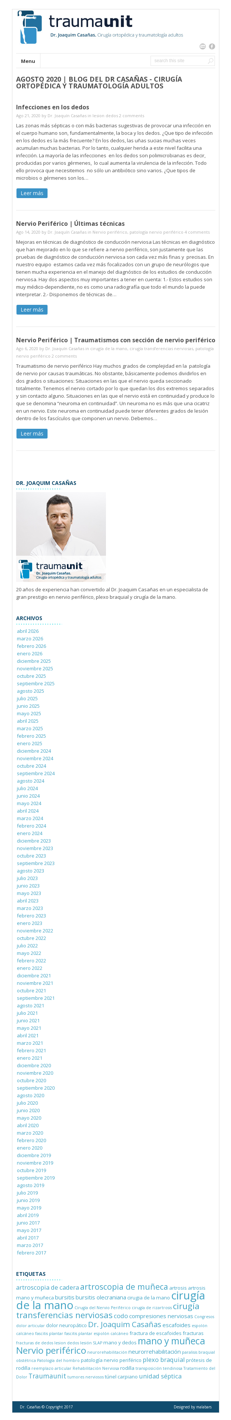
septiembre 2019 (36, 1177)
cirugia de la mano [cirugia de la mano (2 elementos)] (148, 1297)
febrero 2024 (31, 825)
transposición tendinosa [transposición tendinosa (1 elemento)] (159, 1368)
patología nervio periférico (156, 232)
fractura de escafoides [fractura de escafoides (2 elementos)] (156, 1333)
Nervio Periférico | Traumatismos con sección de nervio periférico (115, 340)
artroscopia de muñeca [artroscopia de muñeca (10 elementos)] (124, 1286)
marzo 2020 (30, 1132)
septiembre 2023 (36, 863)
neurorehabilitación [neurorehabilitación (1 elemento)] (107, 1352)
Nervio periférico (109, 232)
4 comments (197, 232)
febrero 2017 (31, 1252)
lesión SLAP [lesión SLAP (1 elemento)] (91, 1342)
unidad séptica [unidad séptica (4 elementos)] (160, 1376)
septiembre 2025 (36, 683)
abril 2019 (28, 1215)
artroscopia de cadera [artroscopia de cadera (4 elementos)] (47, 1287)
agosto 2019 (30, 1185)
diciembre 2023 (34, 840)
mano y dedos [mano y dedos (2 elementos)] (120, 1342)
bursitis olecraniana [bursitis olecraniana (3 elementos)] (101, 1297)
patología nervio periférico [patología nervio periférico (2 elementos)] (111, 1360)
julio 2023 (27, 878)
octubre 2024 (31, 765)
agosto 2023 (30, 870)
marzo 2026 (30, 638)
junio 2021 (28, 1020)
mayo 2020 (29, 1117)
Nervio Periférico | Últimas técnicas (70, 223)
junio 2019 (28, 1200)
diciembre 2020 (34, 1065)
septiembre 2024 (36, 773)
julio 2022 (27, 945)
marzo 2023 (30, 908)
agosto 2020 (30, 1095)
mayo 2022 (29, 953)
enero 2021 (29, 1058)
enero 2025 (29, 743)
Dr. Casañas (30, 1407)
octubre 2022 (31, 938)
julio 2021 (27, 1013)
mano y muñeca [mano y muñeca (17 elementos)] (171, 1341)
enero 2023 (29, 923)
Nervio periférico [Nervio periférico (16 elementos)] (51, 1350)
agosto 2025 (30, 691)
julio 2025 (27, 698)
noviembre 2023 (35, 848)
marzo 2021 (30, 1043)
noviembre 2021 (35, 983)
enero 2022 (29, 968)
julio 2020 (27, 1102)
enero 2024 (29, 833)
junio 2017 (28, 1222)
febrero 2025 (31, 735)
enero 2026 (29, 653)
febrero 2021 (31, 1050)
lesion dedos (105, 115)
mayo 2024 (29, 803)
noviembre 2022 (35, 930)
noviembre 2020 (35, 1072)
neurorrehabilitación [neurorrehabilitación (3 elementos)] (154, 1351)
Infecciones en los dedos (52, 107)
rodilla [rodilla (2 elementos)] (127, 1368)
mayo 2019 (29, 1207)
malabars (204, 1407)
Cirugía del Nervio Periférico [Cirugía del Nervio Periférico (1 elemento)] (103, 1307)
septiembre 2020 (36, 1087)
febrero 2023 (31, 915)
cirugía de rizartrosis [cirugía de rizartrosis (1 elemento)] (152, 1307)
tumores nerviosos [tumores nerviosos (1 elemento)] (85, 1377)
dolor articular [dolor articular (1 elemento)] (30, 1325)
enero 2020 (29, 1147)
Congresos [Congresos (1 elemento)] (204, 1316)
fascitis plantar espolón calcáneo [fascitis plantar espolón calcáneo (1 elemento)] (96, 1333)
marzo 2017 (30, 1245)
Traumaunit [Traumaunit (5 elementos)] (47, 1375)
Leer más (32, 193)
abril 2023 (28, 900)
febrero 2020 (31, 1140)
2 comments (131, 115)
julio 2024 (27, 788)
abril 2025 (28, 720)
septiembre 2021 (36, 998)
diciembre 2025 (34, 661)
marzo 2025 (30, 728)
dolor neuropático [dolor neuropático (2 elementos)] (66, 1325)
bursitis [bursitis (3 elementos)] (65, 1297)
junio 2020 (28, 1110)
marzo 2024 (30, 818)
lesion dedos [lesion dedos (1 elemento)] (66, 1342)
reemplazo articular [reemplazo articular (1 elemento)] (51, 1368)
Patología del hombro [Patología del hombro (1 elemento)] (58, 1360)
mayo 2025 (29, 713)
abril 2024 (28, 810)
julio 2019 (27, 1192)
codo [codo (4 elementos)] (121, 1315)
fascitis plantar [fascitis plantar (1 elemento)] (49, 1333)
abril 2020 (28, 1125)
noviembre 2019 (35, 1162)
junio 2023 (28, 885)
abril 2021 (28, 1035)
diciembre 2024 (34, 750)
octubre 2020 (31, 1080)
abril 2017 (28, 1237)
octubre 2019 (31, 1170)
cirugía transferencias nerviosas (161, 348)
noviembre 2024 (35, 758)
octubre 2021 (31, 990)
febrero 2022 (31, 960)
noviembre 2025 (35, 668)
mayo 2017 (29, 1230)
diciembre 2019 (34, 1155)
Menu (28, 61)
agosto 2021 (30, 1005)
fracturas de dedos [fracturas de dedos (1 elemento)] (34, 1342)
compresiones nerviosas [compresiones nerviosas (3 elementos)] (161, 1316)
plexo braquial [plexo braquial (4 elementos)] (164, 1359)
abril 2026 (28, 631)
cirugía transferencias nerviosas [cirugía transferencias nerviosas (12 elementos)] (108, 1310)
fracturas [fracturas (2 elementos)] (193, 1333)
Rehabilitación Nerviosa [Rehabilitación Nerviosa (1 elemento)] (96, 1368)
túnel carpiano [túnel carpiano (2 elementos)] (121, 1376)
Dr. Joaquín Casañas (67, 115)
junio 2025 (28, 706)
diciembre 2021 (34, 975)
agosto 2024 (30, 780)
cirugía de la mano (108, 348)
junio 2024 (28, 795)
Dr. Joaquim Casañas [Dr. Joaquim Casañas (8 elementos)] (124, 1324)
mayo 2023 (29, 893)
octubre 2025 (31, 676)
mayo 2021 (29, 1028)
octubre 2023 (31, 855)
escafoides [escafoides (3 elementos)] (176, 1325)
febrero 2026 (31, 646)
